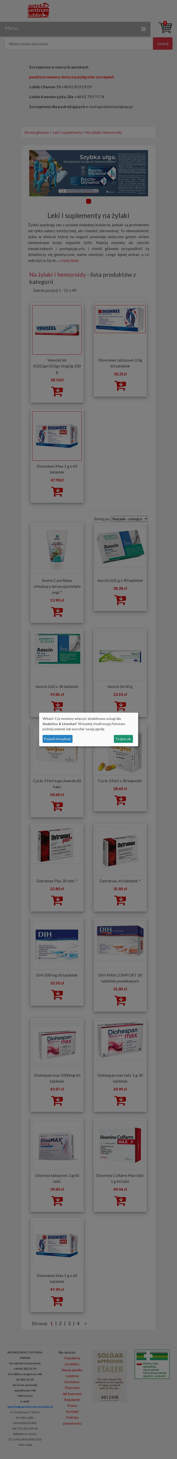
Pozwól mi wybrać (57, 739)
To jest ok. (123, 739)
